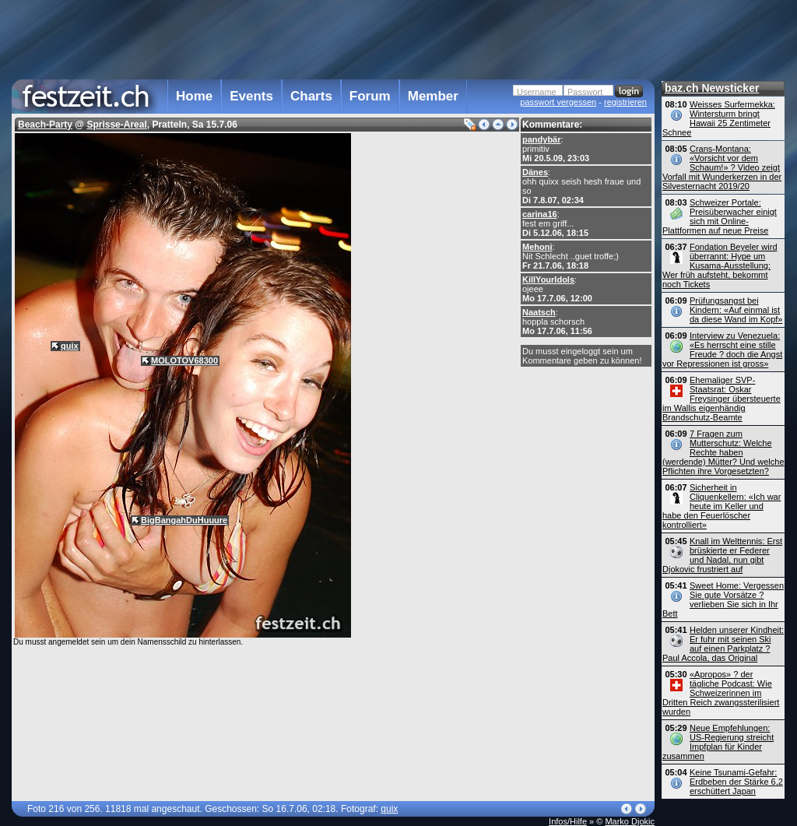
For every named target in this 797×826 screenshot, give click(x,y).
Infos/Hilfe (568, 821)
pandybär (541, 139)
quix (70, 345)
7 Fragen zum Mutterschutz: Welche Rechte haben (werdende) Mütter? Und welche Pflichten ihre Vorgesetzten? (723, 452)
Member (433, 96)
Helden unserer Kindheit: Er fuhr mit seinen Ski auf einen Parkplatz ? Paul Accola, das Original (723, 644)
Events (251, 96)
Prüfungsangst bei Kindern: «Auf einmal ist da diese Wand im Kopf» (736, 310)
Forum (370, 96)
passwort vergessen (558, 102)
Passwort (584, 92)
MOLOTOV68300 (184, 360)
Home (194, 96)
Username (536, 92)
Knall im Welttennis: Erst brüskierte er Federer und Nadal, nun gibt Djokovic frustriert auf (722, 555)
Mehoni (537, 246)
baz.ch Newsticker (712, 88)
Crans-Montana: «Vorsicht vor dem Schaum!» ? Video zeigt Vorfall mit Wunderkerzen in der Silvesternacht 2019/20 (721, 167)
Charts (311, 96)
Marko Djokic (630, 821)
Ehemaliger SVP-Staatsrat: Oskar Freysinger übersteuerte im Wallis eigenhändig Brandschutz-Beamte (721, 398)
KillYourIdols (548, 279)
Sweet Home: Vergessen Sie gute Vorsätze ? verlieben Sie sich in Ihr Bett (723, 599)
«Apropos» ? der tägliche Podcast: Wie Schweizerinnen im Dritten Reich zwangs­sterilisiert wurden (720, 693)
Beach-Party (45, 124)
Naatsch (539, 312)
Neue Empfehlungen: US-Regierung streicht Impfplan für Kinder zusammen (718, 742)
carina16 (539, 214)
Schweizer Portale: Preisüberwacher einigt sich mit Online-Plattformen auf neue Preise (719, 216)
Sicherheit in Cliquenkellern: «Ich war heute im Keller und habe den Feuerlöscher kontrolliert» (721, 506)
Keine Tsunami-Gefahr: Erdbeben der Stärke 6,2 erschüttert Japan (736, 782)
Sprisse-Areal (116, 124)
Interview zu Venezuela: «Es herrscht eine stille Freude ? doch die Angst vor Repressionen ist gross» (722, 349)
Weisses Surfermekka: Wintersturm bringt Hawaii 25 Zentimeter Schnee (718, 118)
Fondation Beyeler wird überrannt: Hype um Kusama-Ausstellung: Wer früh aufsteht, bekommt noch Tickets (720, 265)
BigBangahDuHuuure (184, 520)
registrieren (625, 102)
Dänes (535, 172)
